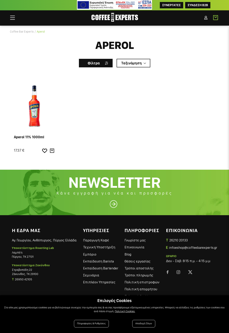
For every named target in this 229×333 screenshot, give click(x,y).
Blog (128, 254)
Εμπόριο (89, 254)
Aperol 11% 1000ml (29, 137)
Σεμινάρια (91, 275)
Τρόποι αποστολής (139, 268)
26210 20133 (178, 240)
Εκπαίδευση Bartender (100, 268)
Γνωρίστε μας (135, 240)
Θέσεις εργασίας (137, 261)
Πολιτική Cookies (125, 311)
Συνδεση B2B (198, 5)
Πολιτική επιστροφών (142, 282)
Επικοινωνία (134, 247)
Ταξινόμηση (131, 63)
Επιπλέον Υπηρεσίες (99, 282)
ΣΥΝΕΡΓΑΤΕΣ (171, 5)
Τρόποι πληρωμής (139, 275)
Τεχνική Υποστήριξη (99, 247)
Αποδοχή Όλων (143, 323)
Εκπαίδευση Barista (98, 261)
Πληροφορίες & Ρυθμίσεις (91, 323)
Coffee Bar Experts (22, 31)
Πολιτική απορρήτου (141, 289)
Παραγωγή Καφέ (96, 240)
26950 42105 (23, 279)
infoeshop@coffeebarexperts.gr (193, 247)
